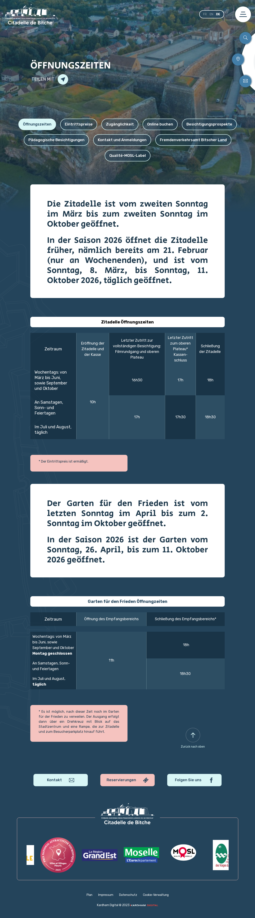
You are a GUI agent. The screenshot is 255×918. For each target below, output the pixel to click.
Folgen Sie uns (194, 780)
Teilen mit (50, 79)
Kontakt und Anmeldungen (122, 140)
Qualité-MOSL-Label (127, 155)
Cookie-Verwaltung (156, 895)
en (211, 14)
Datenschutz (128, 895)
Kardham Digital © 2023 (127, 905)
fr (205, 14)
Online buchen (160, 124)
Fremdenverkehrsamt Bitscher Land (193, 140)
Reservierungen (127, 780)
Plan (89, 895)
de (218, 14)
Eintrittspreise (79, 124)
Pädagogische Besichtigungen (56, 140)
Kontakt (60, 780)
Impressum (105, 895)
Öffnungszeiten (37, 124)
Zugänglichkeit (120, 124)
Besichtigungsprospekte (209, 124)
